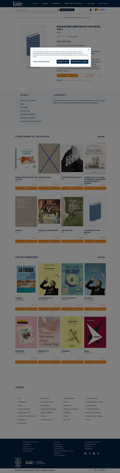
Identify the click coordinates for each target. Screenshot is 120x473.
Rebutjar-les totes (63, 61)
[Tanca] (88, 49)
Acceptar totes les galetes (79, 61)
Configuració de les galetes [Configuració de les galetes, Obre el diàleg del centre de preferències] (41, 61)
